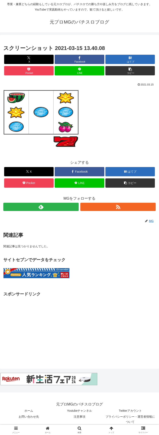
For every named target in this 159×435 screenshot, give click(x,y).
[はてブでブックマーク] (130, 59)
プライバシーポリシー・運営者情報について (130, 419)
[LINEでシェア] (79, 70)
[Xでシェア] (29, 59)
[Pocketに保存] (29, 70)
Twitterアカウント (130, 410)
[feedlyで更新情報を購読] (41, 207)
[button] (130, 70)
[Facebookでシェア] (79, 59)
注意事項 (79, 416)
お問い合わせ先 (29, 416)
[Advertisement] (79, 327)
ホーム (28, 410)
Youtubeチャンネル (79, 410)
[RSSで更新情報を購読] (118, 207)
